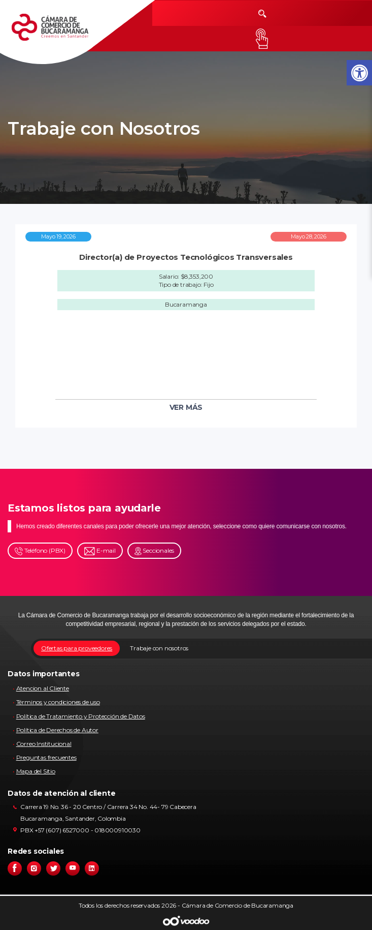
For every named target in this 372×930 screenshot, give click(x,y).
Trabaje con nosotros (159, 648)
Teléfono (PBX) (40, 551)
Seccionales (154, 551)
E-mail (100, 551)
